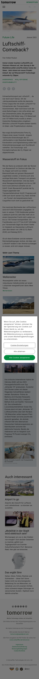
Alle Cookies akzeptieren (19, 357)
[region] (19, 339)
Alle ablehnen (19, 351)
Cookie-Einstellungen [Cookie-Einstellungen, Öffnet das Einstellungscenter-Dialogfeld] (19, 345)
